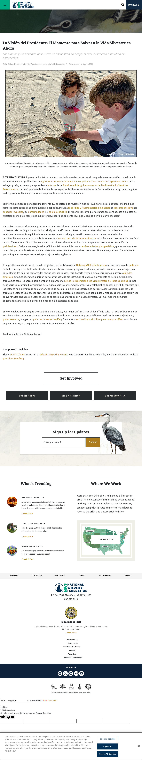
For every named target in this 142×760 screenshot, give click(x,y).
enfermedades (36, 212)
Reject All (107, 746)
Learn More (27, 513)
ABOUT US (14, 576)
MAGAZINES (60, 576)
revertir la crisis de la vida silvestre (77, 238)
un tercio (133, 265)
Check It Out (27, 559)
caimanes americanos (69, 181)
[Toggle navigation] (5, 5)
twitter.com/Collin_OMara (53, 354)
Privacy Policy (72, 643)
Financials (72, 654)
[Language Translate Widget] (14, 700)
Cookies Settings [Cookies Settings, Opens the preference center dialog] (108, 738)
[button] (93, 442)
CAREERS (128, 576)
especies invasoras (13, 212)
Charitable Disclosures (72, 647)
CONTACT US (37, 576)
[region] (71, 746)
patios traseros (11, 319)
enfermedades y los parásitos (98, 246)
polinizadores (10, 246)
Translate (49, 700)
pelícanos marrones (93, 181)
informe (51, 185)
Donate (133, 4)
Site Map (72, 650)
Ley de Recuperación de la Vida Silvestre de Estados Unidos (96, 281)
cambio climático (58, 212)
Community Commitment (72, 658)
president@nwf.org (13, 358)
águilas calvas (48, 181)
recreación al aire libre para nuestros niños (99, 319)
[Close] (139, 746)
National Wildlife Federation (91, 265)
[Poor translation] (10, 717)
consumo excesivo (123, 207)
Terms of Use (72, 640)
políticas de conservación (47, 319)
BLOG (82, 576)
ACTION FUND (105, 576)
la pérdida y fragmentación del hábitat (89, 207)
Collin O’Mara (18, 354)
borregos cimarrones (116, 181)
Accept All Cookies (107, 754)
